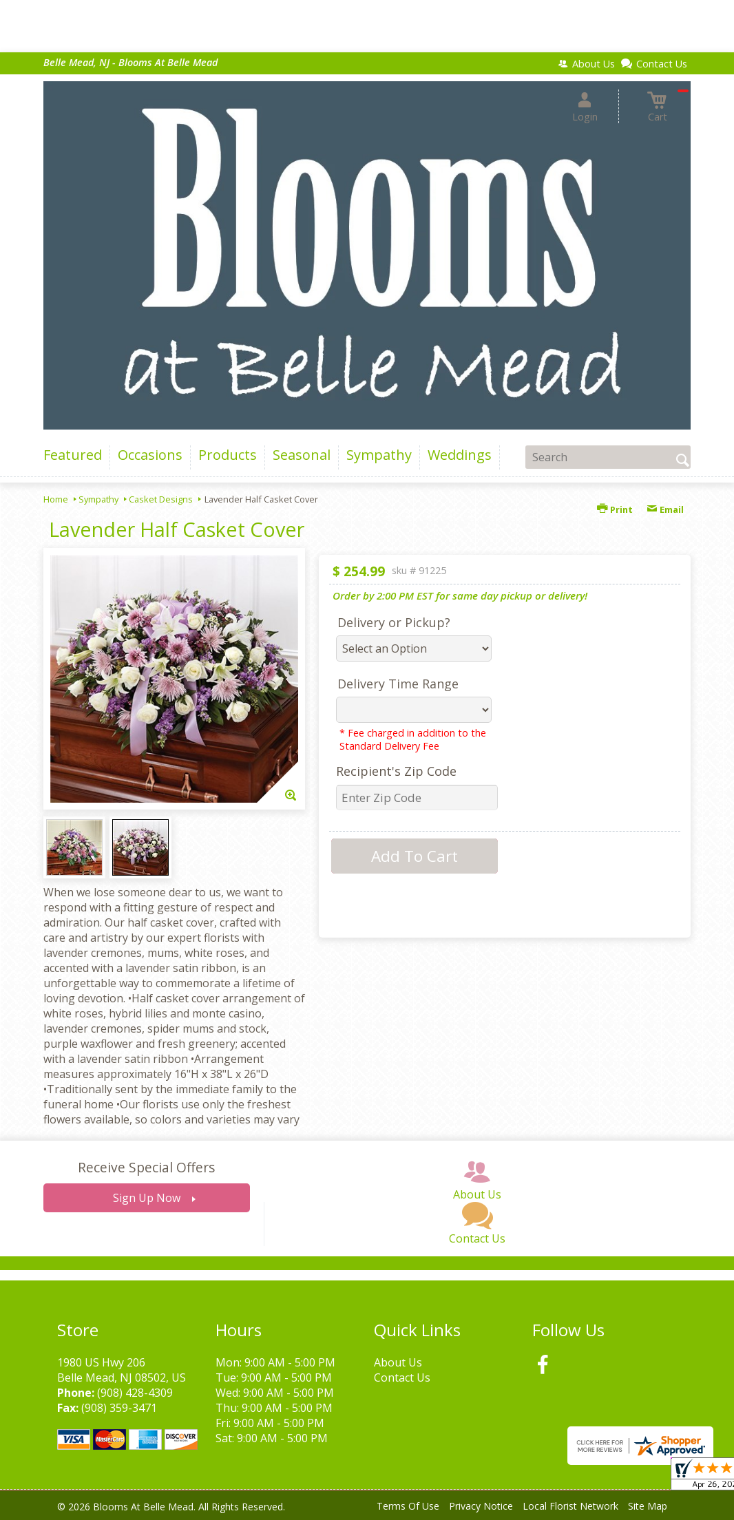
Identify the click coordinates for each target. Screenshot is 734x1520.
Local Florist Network (570, 1505)
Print (615, 509)
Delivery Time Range (398, 683)
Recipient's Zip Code (396, 771)
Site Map (647, 1505)
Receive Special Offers (146, 1167)
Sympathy (98, 499)
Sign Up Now (146, 1197)
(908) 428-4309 (135, 1392)
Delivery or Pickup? (393, 622)
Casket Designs (161, 499)
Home (55, 499)
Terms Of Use (408, 1505)
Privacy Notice (481, 1505)
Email (665, 509)
